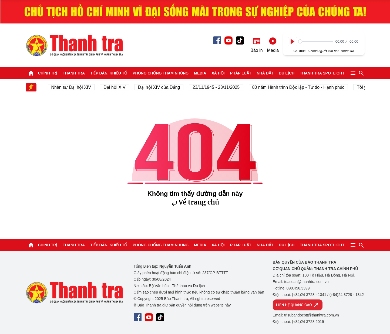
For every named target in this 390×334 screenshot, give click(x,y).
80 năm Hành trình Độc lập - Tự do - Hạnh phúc (300, 87)
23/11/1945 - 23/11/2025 (217, 87)
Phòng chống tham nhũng (161, 73)
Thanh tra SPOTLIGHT (322, 73)
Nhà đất (265, 73)
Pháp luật (240, 73)
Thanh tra (74, 73)
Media (200, 73)
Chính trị (48, 73)
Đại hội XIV (116, 87)
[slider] (315, 41)
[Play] (292, 41)
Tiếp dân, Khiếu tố (108, 73)
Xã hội (217, 73)
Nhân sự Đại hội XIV (73, 87)
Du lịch (286, 73)
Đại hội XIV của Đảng (160, 87)
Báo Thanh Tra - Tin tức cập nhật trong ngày (74, 45)
